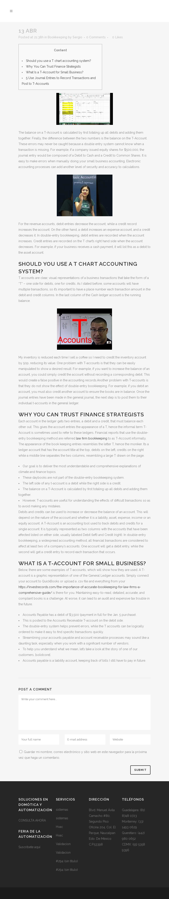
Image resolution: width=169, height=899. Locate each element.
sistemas (62, 809)
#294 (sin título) (67, 861)
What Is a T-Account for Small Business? (54, 72)
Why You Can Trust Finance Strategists (53, 66)
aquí (37, 847)
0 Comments (96, 37)
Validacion (63, 844)
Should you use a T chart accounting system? (58, 61)
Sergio (77, 37)
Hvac (59, 827)
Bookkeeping (57, 37)
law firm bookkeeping (91, 438)
